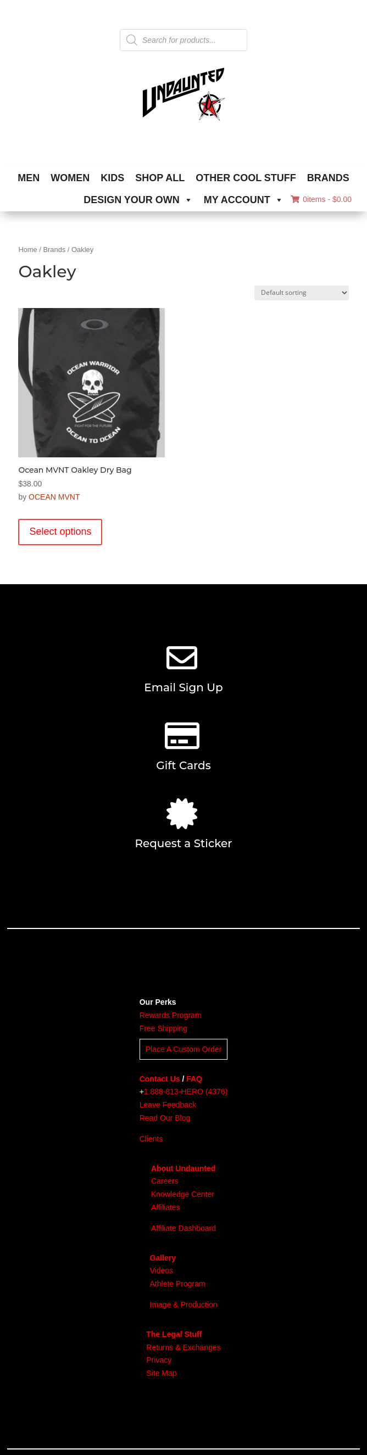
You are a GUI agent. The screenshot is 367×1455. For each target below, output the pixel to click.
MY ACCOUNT (243, 200)
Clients (151, 1138)
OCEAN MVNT (54, 497)
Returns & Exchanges (183, 1347)
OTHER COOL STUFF (246, 177)
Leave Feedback (168, 1104)
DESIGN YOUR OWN (138, 200)
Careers (165, 1181)
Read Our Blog (165, 1117)
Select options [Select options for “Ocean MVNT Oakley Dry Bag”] (60, 531)
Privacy (158, 1360)
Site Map (161, 1373)
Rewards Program (171, 1015)
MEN (29, 177)
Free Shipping (163, 1028)
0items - (321, 199)
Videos (162, 1270)
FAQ (194, 1079)
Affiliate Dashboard (183, 1228)
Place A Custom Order (184, 1049)
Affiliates (165, 1207)
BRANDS (328, 177)
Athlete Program (177, 1283)
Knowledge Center (182, 1194)
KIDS (112, 177)
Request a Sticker (183, 843)
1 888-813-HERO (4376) (186, 1091)
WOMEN (70, 177)
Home (27, 249)
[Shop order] (301, 293)
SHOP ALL (160, 177)
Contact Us (160, 1079)
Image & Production (184, 1304)
